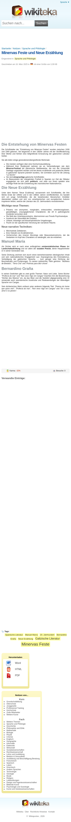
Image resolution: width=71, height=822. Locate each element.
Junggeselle (11, 706)
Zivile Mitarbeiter (13, 712)
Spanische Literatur (14, 635)
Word (13, 663)
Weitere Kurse (12, 715)
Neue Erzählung (25, 639)
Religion (9, 778)
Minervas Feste (35, 644)
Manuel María (31, 635)
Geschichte (11, 726)
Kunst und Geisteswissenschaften (20, 789)
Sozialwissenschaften (15, 750)
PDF (13, 675)
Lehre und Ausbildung (15, 754)
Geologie (10, 774)
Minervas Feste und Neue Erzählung (32, 53)
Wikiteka (19, 812)
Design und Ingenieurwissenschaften (21, 782)
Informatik (10, 743)
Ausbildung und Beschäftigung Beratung (23, 759)
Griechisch (10, 767)
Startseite (6, 48)
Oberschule (11, 704)
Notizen (16, 48)
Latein (9, 765)
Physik (9, 735)
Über (27, 812)
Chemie (9, 737)
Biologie (9, 733)
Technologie (11, 772)
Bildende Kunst (12, 785)
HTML (14, 669)
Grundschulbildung (14, 702)
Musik (8, 776)
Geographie (11, 741)
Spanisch (10, 763)
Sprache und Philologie (33, 48)
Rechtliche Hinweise (38, 812)
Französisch (11, 761)
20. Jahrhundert (47, 635)
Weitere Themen (13, 722)
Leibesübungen (12, 780)
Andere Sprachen (13, 769)
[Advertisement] (35, 37)
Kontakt (51, 812)
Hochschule (11, 710)
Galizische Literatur (47, 638)
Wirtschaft (10, 748)
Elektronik (10, 746)
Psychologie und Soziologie (17, 787)
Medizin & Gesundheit (15, 756)
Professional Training (15, 708)
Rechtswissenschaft (14, 752)
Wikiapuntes (34, 816)
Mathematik (11, 730)
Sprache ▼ (64, 2)
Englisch (9, 739)
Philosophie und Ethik (15, 728)
